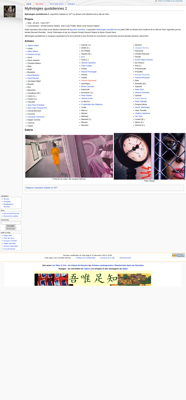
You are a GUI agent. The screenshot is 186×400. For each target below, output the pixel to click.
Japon (87, 269)
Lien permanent (9, 249)
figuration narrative (77, 30)
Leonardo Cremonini (36, 117)
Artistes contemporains (102, 265)
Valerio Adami (33, 46)
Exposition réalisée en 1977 (46, 188)
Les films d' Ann (59, 265)
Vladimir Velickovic (142, 113)
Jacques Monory (142, 48)
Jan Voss (139, 116)
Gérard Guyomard (88, 81)
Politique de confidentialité (86, 258)
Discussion (39, 4)
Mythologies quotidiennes (106, 30)
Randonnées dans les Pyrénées (129, 265)
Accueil (6, 199)
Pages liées (8, 235)
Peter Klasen (86, 95)
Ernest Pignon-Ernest (144, 60)
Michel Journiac (87, 87)
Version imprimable (11, 246)
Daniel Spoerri (141, 98)
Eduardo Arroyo (34, 54)
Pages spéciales (10, 243)
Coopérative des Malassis (91, 104)
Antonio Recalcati (142, 78)
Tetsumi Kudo (86, 98)
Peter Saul (139, 89)
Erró (83, 57)
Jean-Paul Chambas (36, 105)
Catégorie (30, 188)
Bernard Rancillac (142, 75)
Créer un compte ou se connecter (170, 1)
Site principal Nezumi (11, 213)
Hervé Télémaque (142, 107)
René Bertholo (33, 75)
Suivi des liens (9, 238)
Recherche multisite (11, 216)
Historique (71, 4)
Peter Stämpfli (141, 101)
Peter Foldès (86, 66)
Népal (125, 269)
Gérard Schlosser (142, 93)
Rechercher (5, 220)
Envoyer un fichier (10, 241)
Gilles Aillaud (33, 51)
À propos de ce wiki (107, 258)
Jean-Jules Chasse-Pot (37, 108)
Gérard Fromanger (89, 72)
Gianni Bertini (33, 78)
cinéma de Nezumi (79, 265)
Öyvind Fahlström (88, 63)
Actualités (7, 201)
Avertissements (125, 258)
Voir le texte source (57, 4)
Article (28, 4)
